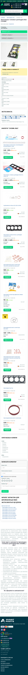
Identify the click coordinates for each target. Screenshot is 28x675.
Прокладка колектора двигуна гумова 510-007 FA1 (13, 295)
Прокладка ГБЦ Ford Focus (8, 512)
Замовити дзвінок (5, 644)
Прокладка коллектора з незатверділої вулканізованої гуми (13, 145)
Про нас (3, 670)
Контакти (20, 1)
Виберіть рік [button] (6, 31)
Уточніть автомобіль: (4, 27)
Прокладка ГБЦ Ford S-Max (8, 516)
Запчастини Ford (6, 506)
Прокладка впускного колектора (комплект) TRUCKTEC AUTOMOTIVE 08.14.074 (12, 358)
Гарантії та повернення (6, 665)
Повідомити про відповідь (8, 476)
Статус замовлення (5, 659)
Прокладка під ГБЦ (8, 388)
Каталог (3, 669)
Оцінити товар (5, 478)
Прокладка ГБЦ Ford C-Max (9, 507)
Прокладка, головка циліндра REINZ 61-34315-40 (13, 175)
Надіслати (5, 491)
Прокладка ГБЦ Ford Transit (9, 518)
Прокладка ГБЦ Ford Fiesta (8, 510)
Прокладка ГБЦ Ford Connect (9, 509)
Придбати (7, 217)
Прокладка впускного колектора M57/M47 (12, 328)
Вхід (25, 1)
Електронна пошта (6, 471)
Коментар (4, 483)
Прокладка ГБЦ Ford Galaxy (9, 513)
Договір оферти (5, 667)
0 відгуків (11, 24)
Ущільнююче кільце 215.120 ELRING (12, 205)
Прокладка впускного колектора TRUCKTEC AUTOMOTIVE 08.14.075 (12, 265)
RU (1, 1)
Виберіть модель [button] (8, 38)
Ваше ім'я (4, 465)
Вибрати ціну (8, 157)
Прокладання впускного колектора (12, 418)
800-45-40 (16, 4)
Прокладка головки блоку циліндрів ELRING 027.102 (13, 235)
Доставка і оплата (11, 1)
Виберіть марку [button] (7, 35)
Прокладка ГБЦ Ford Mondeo (9, 515)
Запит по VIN (4, 646)
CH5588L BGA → (6, 74)
